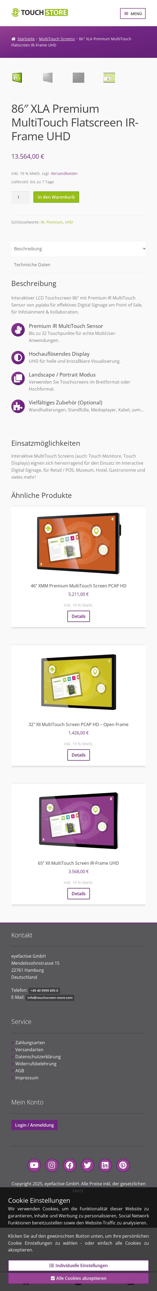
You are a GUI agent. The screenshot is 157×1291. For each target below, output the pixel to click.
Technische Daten (32, 328)
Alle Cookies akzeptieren (78, 1283)
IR (42, 285)
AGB (19, 1134)
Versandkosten (64, 236)
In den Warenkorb (56, 260)
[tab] (78, 312)
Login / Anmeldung (34, 1188)
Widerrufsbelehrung (36, 1127)
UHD (69, 285)
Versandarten (29, 1113)
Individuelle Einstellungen (79, 1271)
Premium (54, 285)
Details (79, 680)
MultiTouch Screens (57, 38)
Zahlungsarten (30, 1106)
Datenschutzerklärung (38, 1120)
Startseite (26, 38)
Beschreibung (28, 312)
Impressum (27, 1141)
